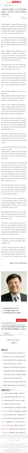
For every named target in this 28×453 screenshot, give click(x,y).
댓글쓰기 (21, 333)
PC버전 (17, 440)
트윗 (5, 19)
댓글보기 (7, 333)
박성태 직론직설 (8, 5)
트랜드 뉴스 (4, 350)
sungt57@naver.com (10, 323)
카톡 (8, 19)
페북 (2, 19)
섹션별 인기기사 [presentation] (16, 390)
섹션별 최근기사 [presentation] (5, 390)
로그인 (10, 440)
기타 (11, 19)
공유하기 (26, 5)
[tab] (6, 390)
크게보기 (24, 18)
